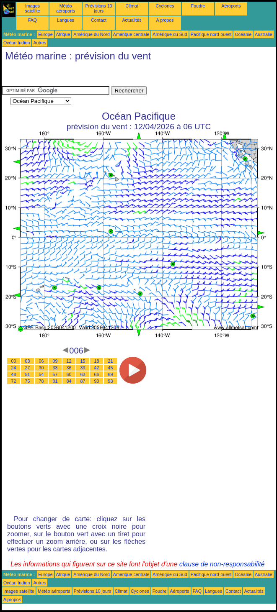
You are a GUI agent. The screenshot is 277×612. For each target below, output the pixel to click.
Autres (39, 42)
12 (69, 361)
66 (96, 374)
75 (27, 381)
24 (13, 367)
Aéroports (231, 5)
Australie (263, 34)
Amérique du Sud (170, 34)
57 (55, 374)
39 (82, 367)
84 (69, 381)
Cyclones (165, 5)
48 (13, 374)
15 (82, 361)
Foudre (198, 5)
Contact (98, 20)
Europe (45, 34)
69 (110, 374)
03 (27, 361)
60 (69, 374)
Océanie (243, 34)
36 (69, 367)
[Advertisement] (69, 75)
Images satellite (32, 8)
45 (110, 367)
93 (110, 381)
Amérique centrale (131, 34)
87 (82, 381)
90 (96, 381)
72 (13, 381)
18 (96, 361)
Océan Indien (16, 42)
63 (82, 374)
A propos (164, 20)
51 (27, 374)
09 (55, 361)
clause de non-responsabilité (222, 564)
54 (41, 374)
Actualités (131, 20)
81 (55, 381)
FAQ (32, 20)
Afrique (63, 34)
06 (41, 361)
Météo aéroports (65, 8)
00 (13, 361)
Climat (131, 5)
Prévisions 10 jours (98, 8)
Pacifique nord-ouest (211, 34)
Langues (65, 20)
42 (96, 367)
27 (27, 367)
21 (110, 361)
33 (55, 367)
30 (41, 367)
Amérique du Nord (91, 34)
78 (41, 381)
